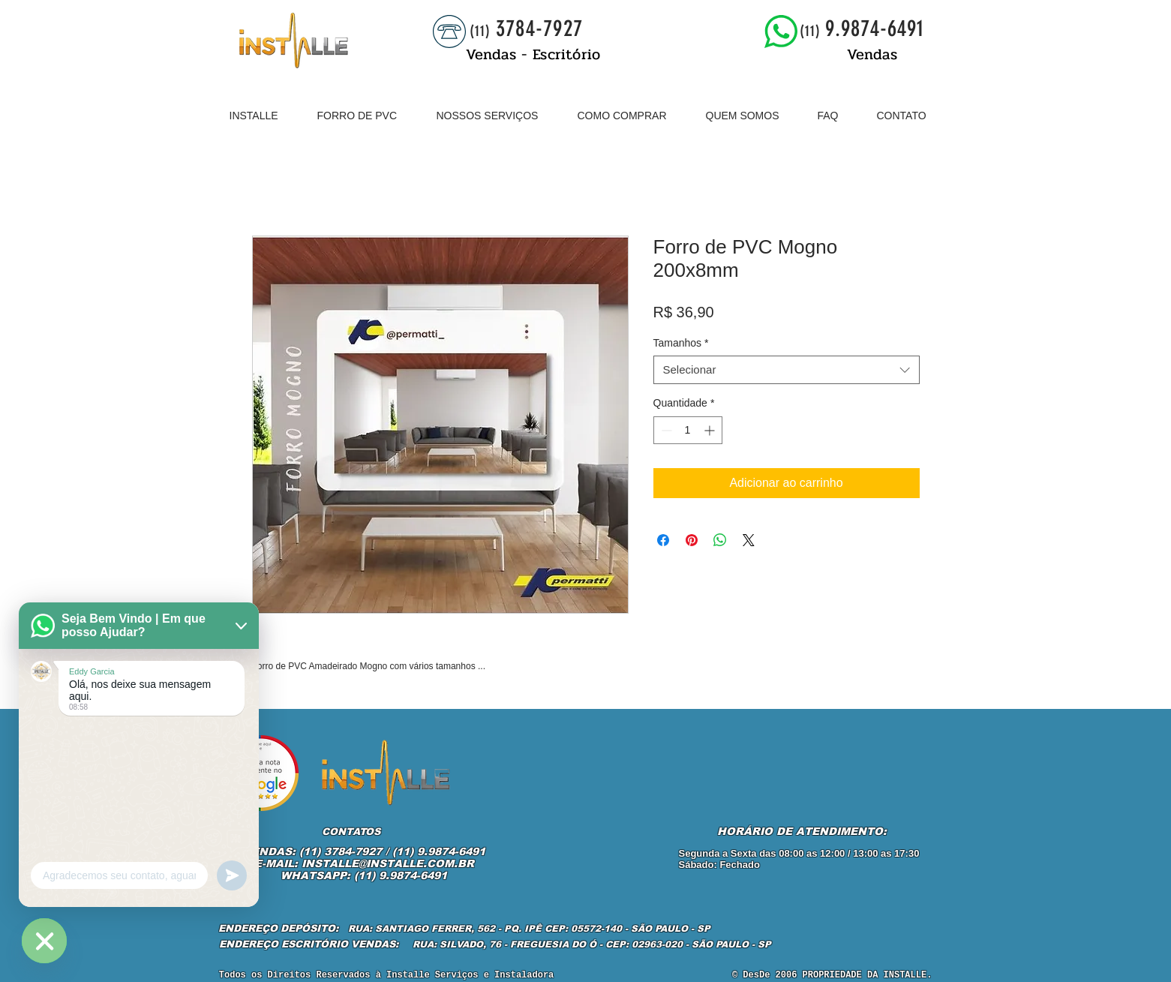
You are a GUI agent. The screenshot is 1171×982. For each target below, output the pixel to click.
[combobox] (786, 370)
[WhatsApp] (44, 940)
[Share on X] (749, 540)
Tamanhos (681, 343)
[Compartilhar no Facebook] (663, 540)
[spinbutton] (687, 430)
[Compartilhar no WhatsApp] (720, 540)
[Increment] (710, 430)
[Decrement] (665, 430)
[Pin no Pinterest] (692, 540)
